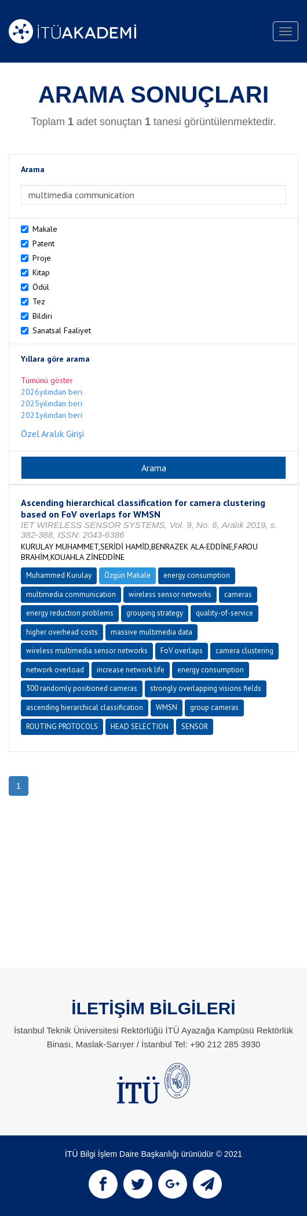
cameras (238, 594)
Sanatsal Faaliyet (61, 330)
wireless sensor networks (170, 594)
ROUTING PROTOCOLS (62, 726)
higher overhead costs (62, 632)
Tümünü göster (47, 380)
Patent (43, 243)
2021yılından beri (51, 415)
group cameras (214, 707)
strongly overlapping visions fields (205, 688)
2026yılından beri (51, 392)
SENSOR (194, 726)
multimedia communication (71, 594)
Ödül (40, 287)
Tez (38, 301)
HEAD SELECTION (140, 726)
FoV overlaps (181, 651)
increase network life (131, 670)
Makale (44, 229)
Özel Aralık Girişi (52, 433)
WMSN (166, 707)
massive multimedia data (151, 632)
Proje (41, 258)
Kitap (41, 272)
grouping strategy (154, 613)
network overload (55, 670)
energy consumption (196, 575)
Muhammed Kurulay (59, 575)
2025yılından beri (51, 403)
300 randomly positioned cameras (81, 688)
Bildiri (42, 316)
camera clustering (244, 651)
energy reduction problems (70, 613)
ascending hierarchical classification (84, 707)
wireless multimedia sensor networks (87, 651)
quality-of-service (224, 613)
